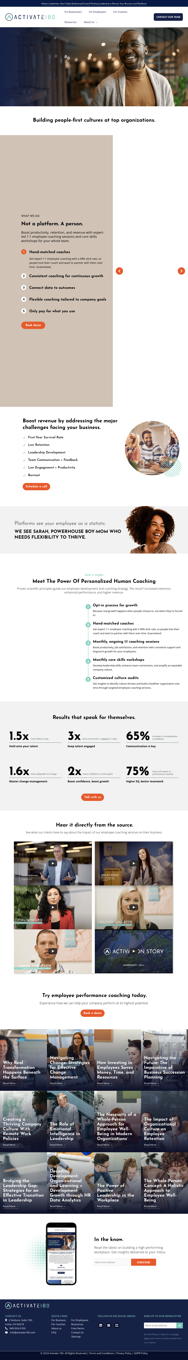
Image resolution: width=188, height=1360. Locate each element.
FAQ (53, 1332)
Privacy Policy (124, 1353)
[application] (95, 22)
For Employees (79, 1320)
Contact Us (77, 1332)
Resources (77, 1324)
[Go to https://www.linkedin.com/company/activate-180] (101, 1325)
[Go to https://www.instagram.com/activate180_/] (109, 1325)
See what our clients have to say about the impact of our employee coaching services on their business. (94, 832)
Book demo (33, 325)
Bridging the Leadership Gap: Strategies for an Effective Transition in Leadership (23, 1191)
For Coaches (58, 1324)
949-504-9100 (15, 1328)
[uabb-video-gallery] (53, 863)
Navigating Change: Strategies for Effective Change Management (70, 1068)
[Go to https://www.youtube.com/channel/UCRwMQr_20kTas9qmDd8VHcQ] (117, 1325)
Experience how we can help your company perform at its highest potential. (94, 1003)
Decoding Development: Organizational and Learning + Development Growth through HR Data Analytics (70, 1186)
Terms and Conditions (101, 1353)
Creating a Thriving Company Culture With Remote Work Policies (22, 1129)
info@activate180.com (20, 1332)
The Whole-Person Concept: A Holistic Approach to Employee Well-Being (164, 1191)
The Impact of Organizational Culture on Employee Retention (160, 1129)
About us (56, 1328)
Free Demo (77, 1328)
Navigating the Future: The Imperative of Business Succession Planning (164, 1068)
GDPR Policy (141, 1353)
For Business (58, 1320)
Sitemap (76, 1336)
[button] (168, 17)
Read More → (11, 1083)
